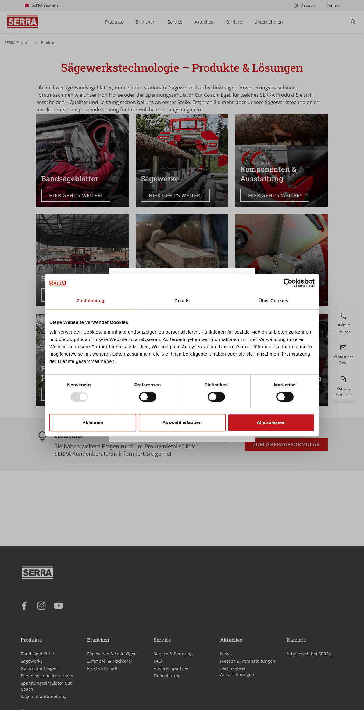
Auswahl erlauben (182, 422)
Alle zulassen (271, 422)
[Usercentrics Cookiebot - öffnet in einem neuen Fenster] (288, 283)
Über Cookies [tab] (273, 300)
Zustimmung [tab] (91, 300)
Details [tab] (182, 300)
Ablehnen (92, 422)
